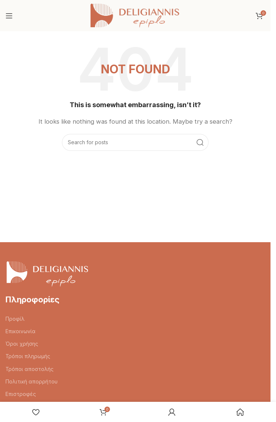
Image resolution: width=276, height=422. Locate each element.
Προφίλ (15, 319)
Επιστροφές (20, 394)
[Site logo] (135, 15)
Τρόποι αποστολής (29, 369)
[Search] (135, 142)
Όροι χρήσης (21, 344)
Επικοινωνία (20, 331)
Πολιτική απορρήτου (31, 381)
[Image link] (46, 273)
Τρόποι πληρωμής (27, 356)
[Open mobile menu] (9, 15)
